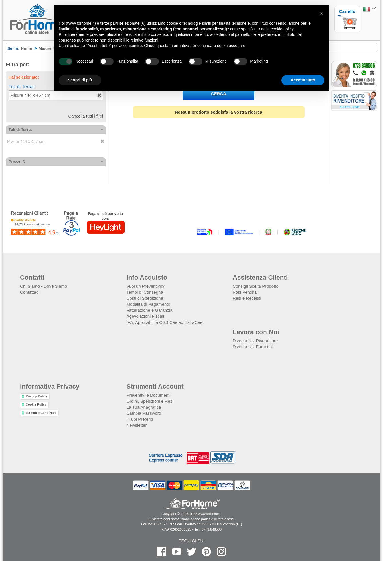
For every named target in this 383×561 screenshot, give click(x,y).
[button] (321, 13)
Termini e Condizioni (41, 412)
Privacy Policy (36, 396)
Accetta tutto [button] (303, 80)
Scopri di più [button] (80, 80)
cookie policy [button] (282, 29)
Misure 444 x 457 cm (25, 141)
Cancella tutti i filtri (85, 116)
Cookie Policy (36, 404)
